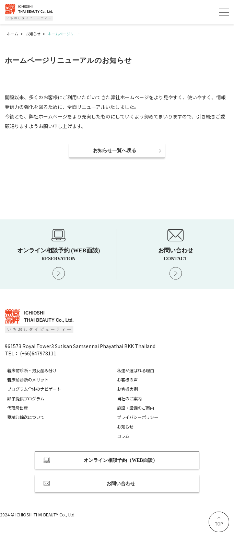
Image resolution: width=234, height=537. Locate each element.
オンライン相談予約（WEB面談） (120, 460)
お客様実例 (127, 389)
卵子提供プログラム (25, 399)
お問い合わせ (175, 254)
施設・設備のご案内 (135, 408)
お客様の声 (127, 380)
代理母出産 (17, 408)
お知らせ (125, 427)
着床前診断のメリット (27, 380)
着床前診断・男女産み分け (32, 370)
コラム (123, 436)
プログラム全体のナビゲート (34, 389)
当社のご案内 (129, 399)
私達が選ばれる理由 (135, 370)
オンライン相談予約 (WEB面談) (58, 254)
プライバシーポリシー (137, 417)
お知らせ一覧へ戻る (114, 150)
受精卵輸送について (25, 417)
